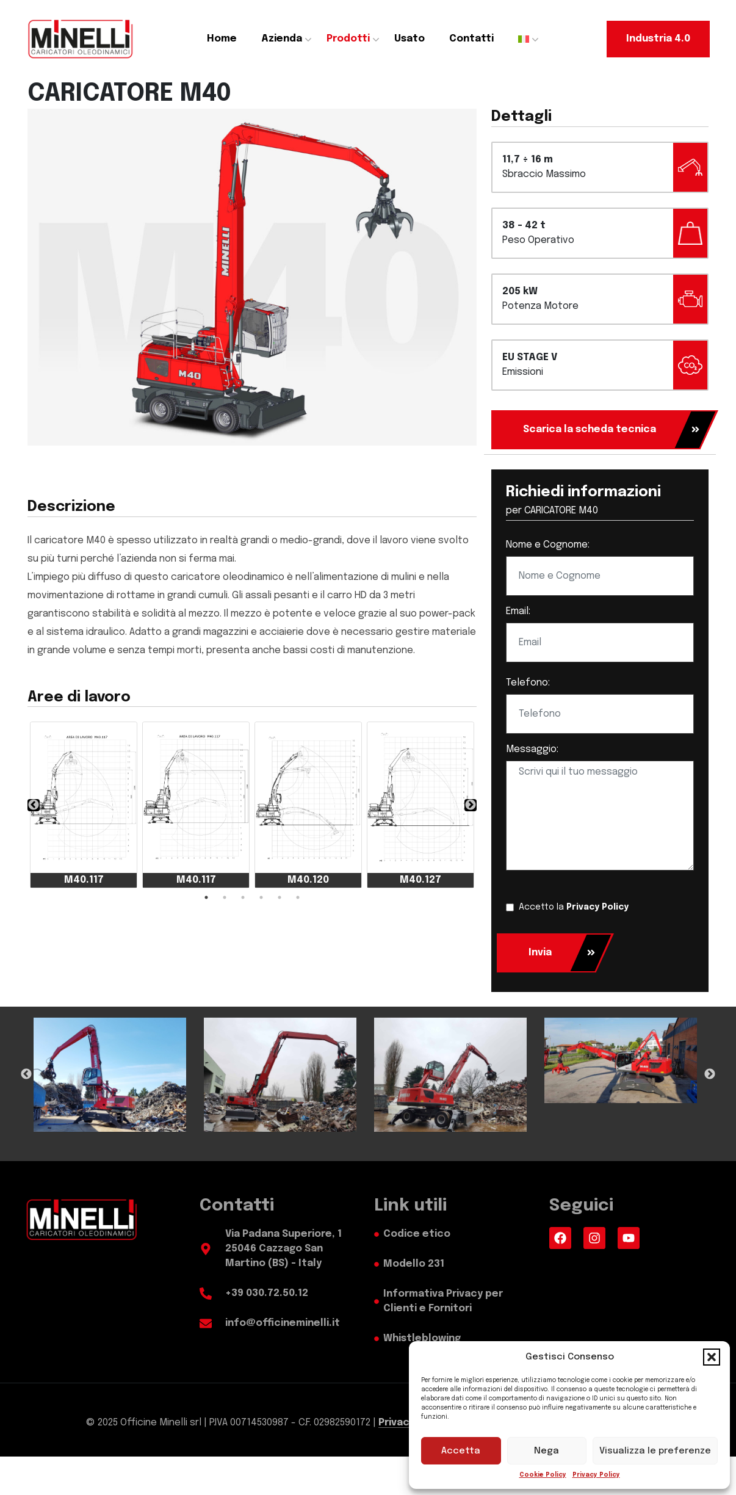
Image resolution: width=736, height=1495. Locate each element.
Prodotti (348, 39)
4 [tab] (261, 897)
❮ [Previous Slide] (33, 805)
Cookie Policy (542, 1475)
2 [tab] (224, 897)
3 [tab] (243, 897)
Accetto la (574, 907)
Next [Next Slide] (710, 1074)
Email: (518, 611)
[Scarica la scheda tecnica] (595, 429)
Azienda (281, 39)
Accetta (460, 1451)
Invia (562, 953)
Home (222, 39)
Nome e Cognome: (548, 545)
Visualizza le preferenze (655, 1451)
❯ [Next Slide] (470, 805)
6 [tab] (298, 897)
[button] (711, 1357)
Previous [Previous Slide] (26, 1074)
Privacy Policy (596, 1475)
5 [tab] (279, 897)
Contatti (471, 39)
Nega (546, 1451)
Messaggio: (532, 749)
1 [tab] (206, 897)
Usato (409, 39)
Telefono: (528, 683)
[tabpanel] (83, 805)
